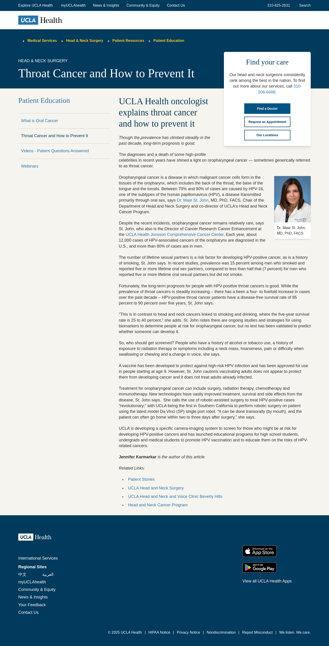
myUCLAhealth (73, 5)
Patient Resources (128, 41)
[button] (36, 5)
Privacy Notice (188, 632)
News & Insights (106, 5)
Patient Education (168, 41)
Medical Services (42, 41)
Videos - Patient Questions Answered (55, 151)
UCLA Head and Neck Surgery (156, 488)
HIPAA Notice (159, 632)
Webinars (29, 166)
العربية (47, 574)
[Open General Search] (304, 5)
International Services (38, 558)
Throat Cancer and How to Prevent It (54, 135)
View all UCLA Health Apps (267, 581)
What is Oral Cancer (39, 120)
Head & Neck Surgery (84, 41)
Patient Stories (141, 479)
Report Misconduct (257, 632)
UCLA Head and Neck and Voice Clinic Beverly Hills (175, 496)
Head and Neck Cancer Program (158, 505)
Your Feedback (32, 605)
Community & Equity (143, 5)
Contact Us (176, 5)
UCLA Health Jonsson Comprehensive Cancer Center (174, 234)
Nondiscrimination (221, 632)
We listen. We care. (295, 632)
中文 (22, 574)
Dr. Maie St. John (192, 200)
